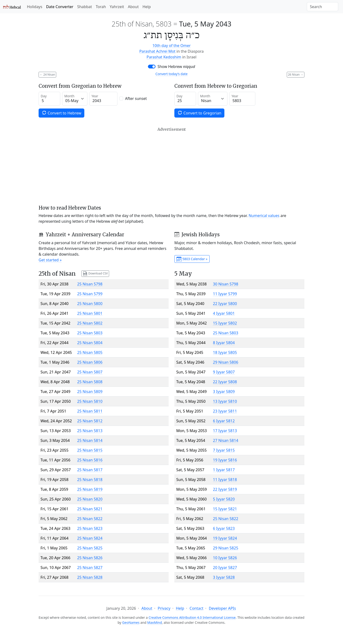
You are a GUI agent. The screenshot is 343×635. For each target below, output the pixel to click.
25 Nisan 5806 (89, 362)
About (133, 6)
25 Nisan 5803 (89, 333)
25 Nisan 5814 (89, 440)
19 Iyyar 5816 (225, 460)
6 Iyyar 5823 (224, 528)
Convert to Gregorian (199, 113)
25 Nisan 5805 (89, 352)
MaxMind (154, 622)
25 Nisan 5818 (89, 479)
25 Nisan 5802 (89, 323)
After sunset (136, 98)
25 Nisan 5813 (89, 430)
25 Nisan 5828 (89, 577)
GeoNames (131, 622)
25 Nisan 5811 (89, 411)
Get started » (50, 260)
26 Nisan (295, 74)
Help (146, 6)
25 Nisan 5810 (89, 401)
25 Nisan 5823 (89, 528)
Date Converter (59, 6)
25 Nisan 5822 (89, 518)
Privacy (164, 608)
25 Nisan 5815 (89, 450)
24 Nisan (47, 74)
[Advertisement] (171, 166)
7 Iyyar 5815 (224, 450)
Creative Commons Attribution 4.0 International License (192, 617)
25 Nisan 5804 (89, 342)
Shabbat (84, 6)
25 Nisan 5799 (89, 293)
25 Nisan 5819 (89, 489)
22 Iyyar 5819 (225, 489)
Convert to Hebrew (61, 113)
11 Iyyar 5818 (225, 479)
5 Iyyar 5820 (224, 499)
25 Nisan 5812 (89, 420)
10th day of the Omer (171, 45)
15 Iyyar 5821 (225, 508)
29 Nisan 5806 (225, 362)
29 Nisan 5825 (225, 548)
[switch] (152, 66)
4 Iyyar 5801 (224, 313)
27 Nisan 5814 (225, 440)
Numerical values (264, 215)
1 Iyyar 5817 (224, 469)
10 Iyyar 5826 (225, 557)
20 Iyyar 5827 (225, 567)
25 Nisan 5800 (89, 303)
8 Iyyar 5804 (224, 342)
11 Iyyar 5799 (225, 293)
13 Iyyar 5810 (225, 401)
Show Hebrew (176, 66)
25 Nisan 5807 (89, 372)
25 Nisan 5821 (89, 508)
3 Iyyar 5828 (224, 577)
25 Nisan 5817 (89, 469)
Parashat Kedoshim (163, 57)
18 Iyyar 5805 (225, 352)
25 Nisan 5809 (89, 391)
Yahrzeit (117, 6)
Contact (196, 608)
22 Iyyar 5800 (225, 303)
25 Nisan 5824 (89, 538)
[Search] (322, 6)
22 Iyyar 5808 (225, 381)
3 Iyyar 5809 (224, 391)
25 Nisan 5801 (89, 313)
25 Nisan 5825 (89, 548)
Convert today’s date (172, 74)
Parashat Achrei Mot (157, 51)
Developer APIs (222, 608)
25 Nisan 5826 (89, 557)
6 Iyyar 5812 (224, 420)
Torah (101, 6)
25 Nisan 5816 (89, 460)
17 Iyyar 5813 (225, 430)
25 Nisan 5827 (89, 567)
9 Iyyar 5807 (224, 372)
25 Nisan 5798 (89, 284)
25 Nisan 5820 (89, 499)
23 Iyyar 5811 (225, 411)
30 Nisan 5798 (225, 284)
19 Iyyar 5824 (225, 538)
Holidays (34, 6)
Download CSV (95, 273)
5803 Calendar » (192, 259)
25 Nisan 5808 (89, 381)
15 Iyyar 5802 (225, 323)
